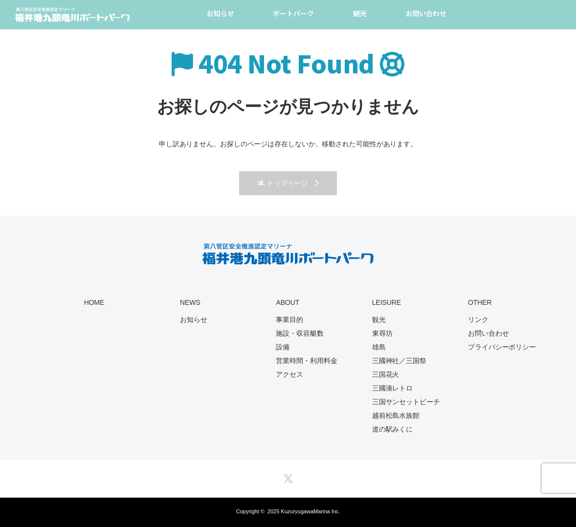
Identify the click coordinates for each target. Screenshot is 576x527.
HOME (94, 302)
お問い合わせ (426, 13)
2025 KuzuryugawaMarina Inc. (303, 511)
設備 (282, 347)
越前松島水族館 (396, 415)
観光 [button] (360, 13)
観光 (379, 319)
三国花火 (385, 374)
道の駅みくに (392, 429)
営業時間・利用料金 (306, 361)
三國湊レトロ (392, 388)
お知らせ (220, 13)
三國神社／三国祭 (399, 361)
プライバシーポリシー (502, 347)
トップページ (282, 183)
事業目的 (289, 319)
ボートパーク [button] (293, 13)
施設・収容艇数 (299, 333)
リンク (478, 319)
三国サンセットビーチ (406, 402)
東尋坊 (382, 333)
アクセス (289, 374)
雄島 (379, 347)
